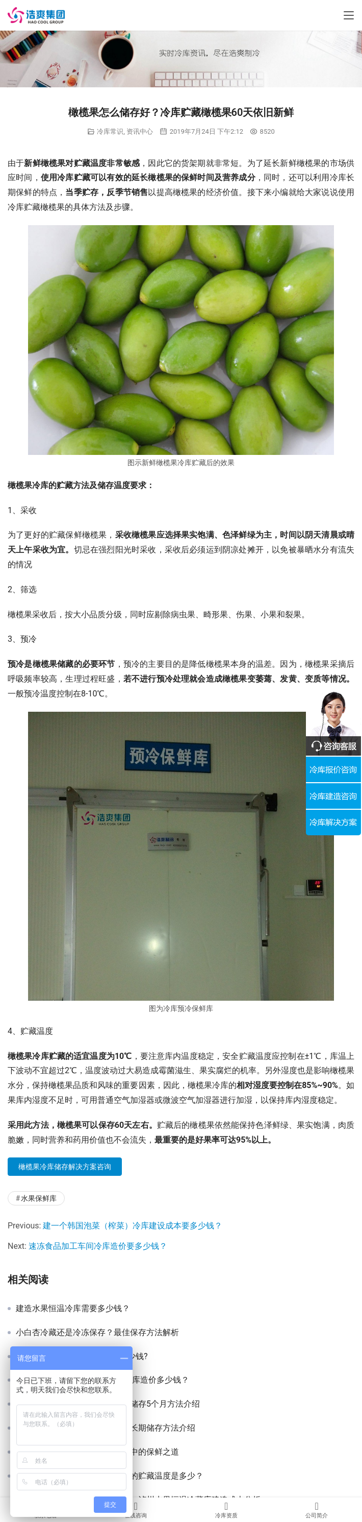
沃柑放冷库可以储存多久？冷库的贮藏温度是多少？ (109, 1476)
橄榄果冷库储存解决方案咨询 (64, 1167)
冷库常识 (110, 131)
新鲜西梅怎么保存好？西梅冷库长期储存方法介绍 (105, 1428)
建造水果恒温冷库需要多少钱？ (73, 1308)
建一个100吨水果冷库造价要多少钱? (82, 1356)
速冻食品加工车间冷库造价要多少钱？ (98, 1246)
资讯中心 (139, 131)
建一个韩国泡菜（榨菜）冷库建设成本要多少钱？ (132, 1225)
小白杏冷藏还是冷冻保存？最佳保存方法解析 (97, 1332)
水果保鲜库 (39, 1198)
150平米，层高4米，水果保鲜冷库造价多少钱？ (102, 1380)
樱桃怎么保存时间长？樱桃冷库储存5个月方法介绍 (108, 1404)
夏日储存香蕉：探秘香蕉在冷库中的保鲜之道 (97, 1452)
